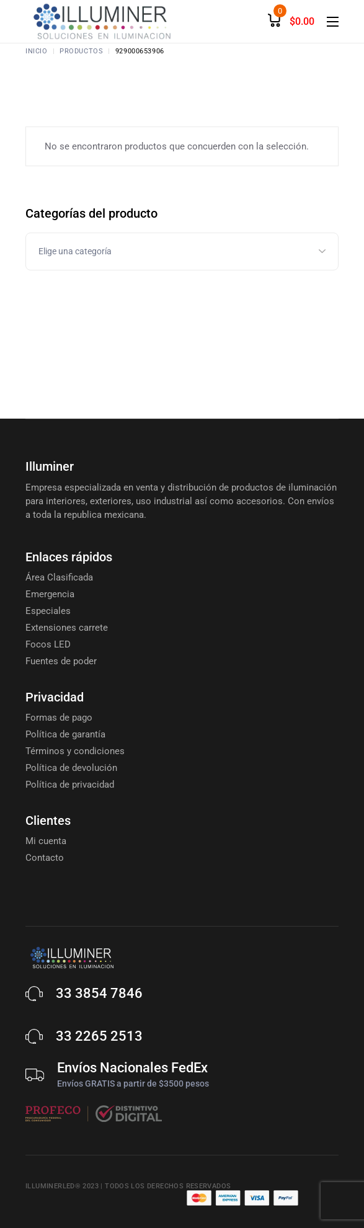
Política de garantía (65, 734)
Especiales (48, 610)
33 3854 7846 (99, 993)
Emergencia (49, 594)
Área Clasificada (59, 577)
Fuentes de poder (61, 661)
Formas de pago (58, 717)
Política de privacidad (69, 784)
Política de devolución (71, 767)
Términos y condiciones (75, 751)
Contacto (44, 857)
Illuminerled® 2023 (62, 1186)
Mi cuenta (45, 841)
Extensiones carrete (66, 627)
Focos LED (48, 644)
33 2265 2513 (99, 1036)
